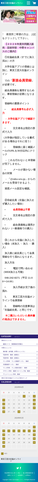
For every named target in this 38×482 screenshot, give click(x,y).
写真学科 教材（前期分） (11, 358)
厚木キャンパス (6, 340)
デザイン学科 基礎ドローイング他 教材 (16, 371)
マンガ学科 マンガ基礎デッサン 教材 (16, 361)
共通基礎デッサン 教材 (11, 364)
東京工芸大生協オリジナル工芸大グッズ (14, 378)
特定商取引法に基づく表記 (12, 473)
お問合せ (28, 475)
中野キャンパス (6, 348)
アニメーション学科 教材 (11, 374)
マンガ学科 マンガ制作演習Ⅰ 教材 (15, 368)
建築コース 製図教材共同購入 (13, 344)
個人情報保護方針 (28, 473)
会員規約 (20, 475)
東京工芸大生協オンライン (12, 3)
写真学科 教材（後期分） (11, 355)
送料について (11, 475)
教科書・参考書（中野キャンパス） (14, 351)
